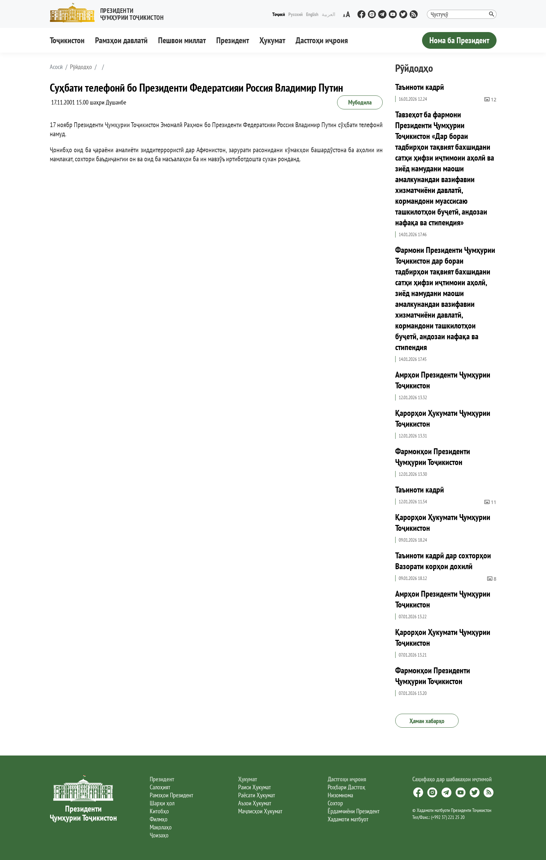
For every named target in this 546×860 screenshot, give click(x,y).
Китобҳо (159, 811)
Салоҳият (160, 787)
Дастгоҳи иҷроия (322, 40)
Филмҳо (158, 819)
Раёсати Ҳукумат (256, 795)
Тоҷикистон (67, 40)
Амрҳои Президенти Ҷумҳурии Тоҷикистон (442, 380)
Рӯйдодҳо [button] (81, 67)
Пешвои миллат (182, 40)
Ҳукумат (272, 40)
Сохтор (335, 803)
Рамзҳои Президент (171, 795)
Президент (232, 40)
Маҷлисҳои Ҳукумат (260, 811)
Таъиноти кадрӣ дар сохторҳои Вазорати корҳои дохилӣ (443, 561)
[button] (110, 13)
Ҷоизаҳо (159, 835)
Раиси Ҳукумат (254, 787)
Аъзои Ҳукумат (254, 803)
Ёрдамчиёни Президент (354, 811)
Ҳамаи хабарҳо (427, 721)
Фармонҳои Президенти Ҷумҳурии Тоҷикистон (432, 456)
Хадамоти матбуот (348, 819)
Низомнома (340, 795)
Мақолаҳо (161, 827)
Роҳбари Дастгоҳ (346, 787)
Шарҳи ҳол (162, 803)
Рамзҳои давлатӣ (121, 40)
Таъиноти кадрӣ (419, 87)
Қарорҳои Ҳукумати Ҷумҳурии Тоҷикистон (442, 418)
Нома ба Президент (459, 40)
